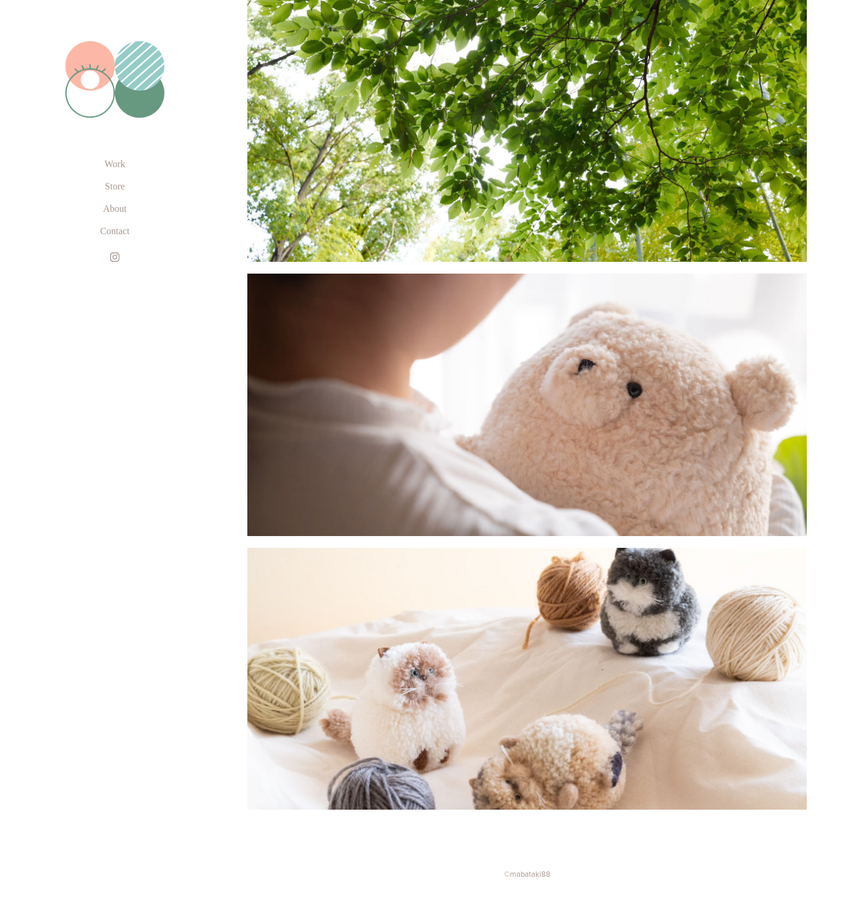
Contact (115, 231)
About (115, 209)
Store (115, 186)
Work (114, 164)
